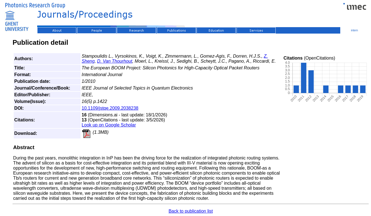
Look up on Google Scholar (109, 125)
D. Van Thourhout (114, 61)
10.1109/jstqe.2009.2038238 (110, 108)
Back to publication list (191, 211)
